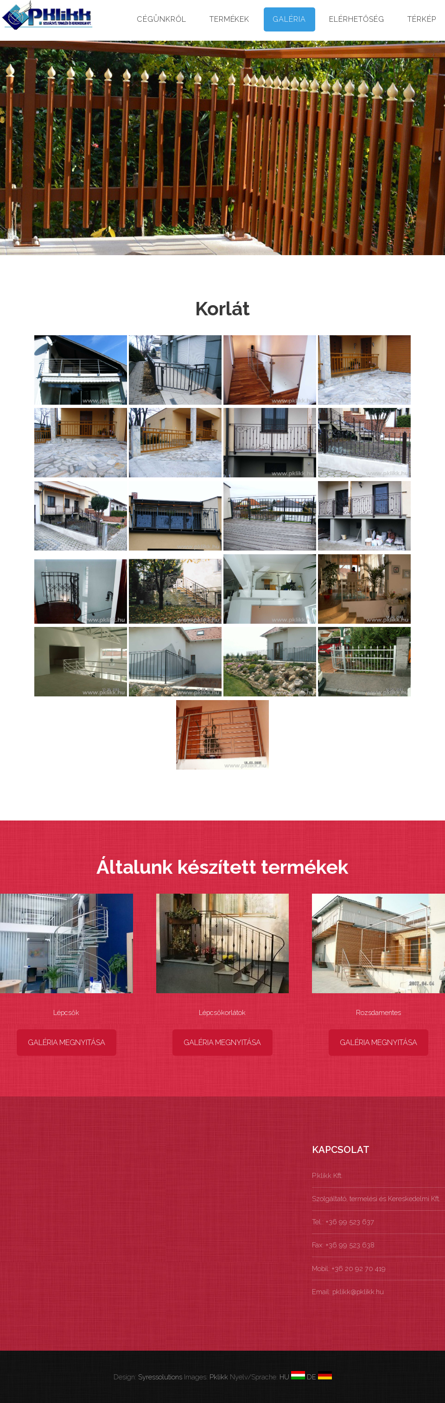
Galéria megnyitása (66, 1042)
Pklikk (219, 1377)
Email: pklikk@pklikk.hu (348, 1292)
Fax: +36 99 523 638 (343, 1245)
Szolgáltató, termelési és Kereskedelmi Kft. (376, 1199)
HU (292, 1377)
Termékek (230, 19)
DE (318, 1377)
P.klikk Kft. (327, 1175)
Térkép (421, 19)
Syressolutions (160, 1377)
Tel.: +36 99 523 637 (343, 1222)
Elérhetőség (356, 19)
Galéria (289, 19)
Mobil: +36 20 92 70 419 (349, 1268)
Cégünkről (161, 19)
